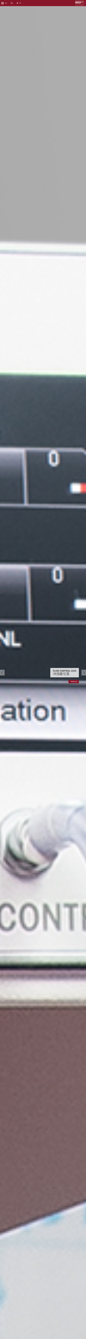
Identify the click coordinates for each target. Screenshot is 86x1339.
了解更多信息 (73, 681)
